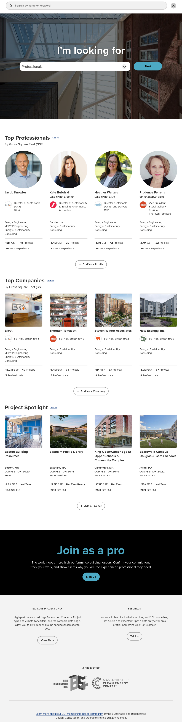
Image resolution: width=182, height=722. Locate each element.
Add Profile (153, 7)
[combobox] (75, 66)
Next (148, 66)
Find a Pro (74, 7)
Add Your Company (93, 391)
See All (55, 137)
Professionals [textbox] (32, 66)
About (116, 7)
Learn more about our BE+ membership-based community (69, 714)
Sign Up (91, 577)
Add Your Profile (93, 264)
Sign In (132, 7)
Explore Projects (96, 7)
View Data (47, 640)
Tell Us (134, 636)
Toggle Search (172, 6)
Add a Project (92, 506)
